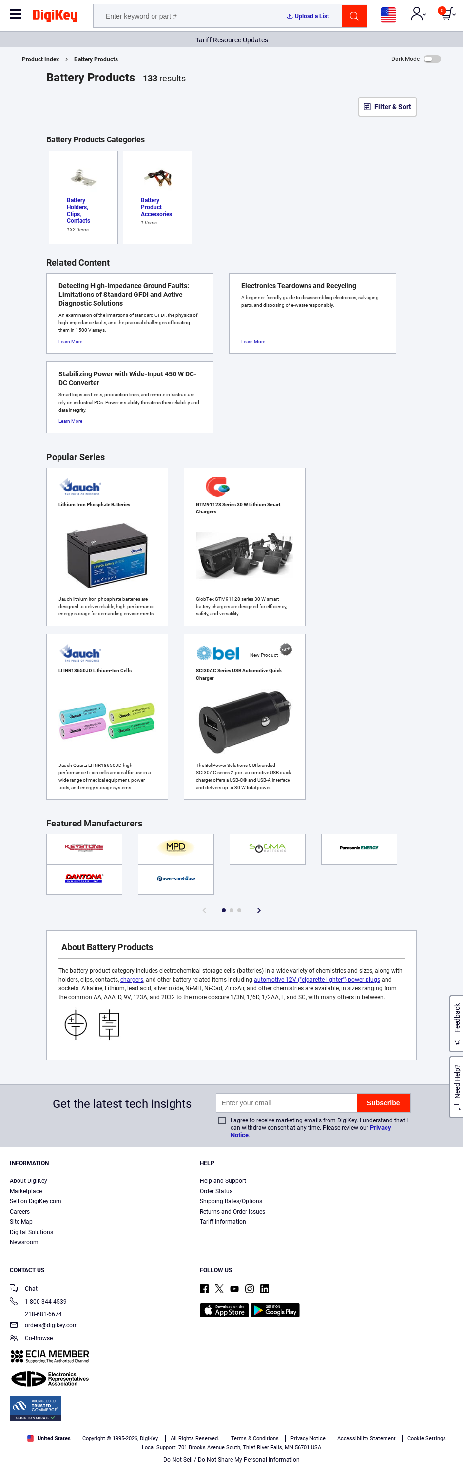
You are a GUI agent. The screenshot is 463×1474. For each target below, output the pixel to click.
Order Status (216, 1191)
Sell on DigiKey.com (35, 1201)
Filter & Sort (392, 107)
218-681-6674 (36, 1314)
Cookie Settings (426, 1438)
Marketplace (26, 1191)
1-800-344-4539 (38, 1302)
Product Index (40, 59)
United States (49, 1438)
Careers (20, 1211)
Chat (24, 1289)
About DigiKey (28, 1181)
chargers (131, 979)
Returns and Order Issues (232, 1211)
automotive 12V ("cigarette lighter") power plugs (317, 979)
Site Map (21, 1222)
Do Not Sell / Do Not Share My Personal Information (231, 1459)
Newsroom (24, 1242)
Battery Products (96, 59)
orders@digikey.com (44, 1326)
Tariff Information (223, 1222)
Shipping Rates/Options (231, 1201)
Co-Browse (31, 1339)
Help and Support (223, 1181)
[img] (55, 17)
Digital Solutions (31, 1232)
